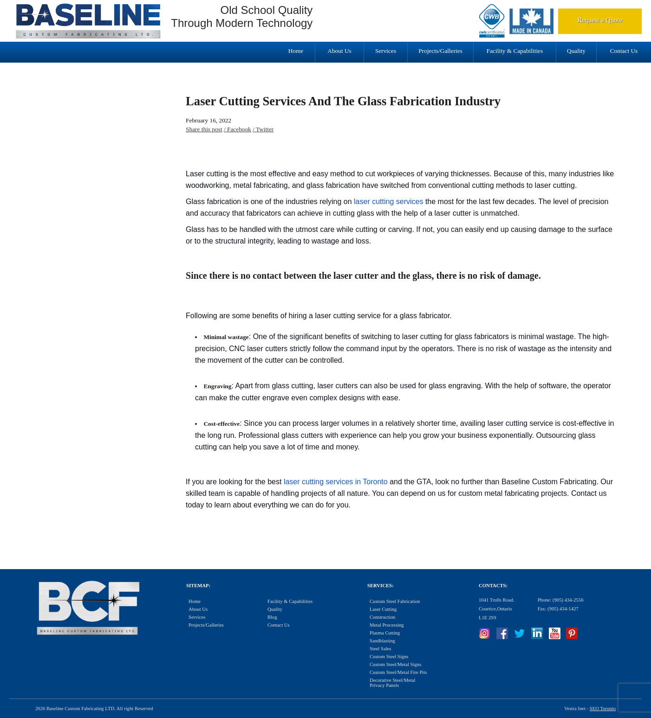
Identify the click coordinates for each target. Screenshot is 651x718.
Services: (380, 585)
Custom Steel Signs (389, 656)
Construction (382, 617)
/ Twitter (263, 129)
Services (385, 50)
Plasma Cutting (385, 632)
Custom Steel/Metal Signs (395, 664)
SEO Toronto (603, 708)
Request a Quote (600, 20)
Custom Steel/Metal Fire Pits (398, 672)
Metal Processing (387, 625)
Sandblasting (382, 640)
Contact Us (624, 50)
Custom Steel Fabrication (395, 601)
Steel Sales (380, 648)
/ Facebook (237, 129)
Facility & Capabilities (515, 50)
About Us (339, 50)
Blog (272, 617)
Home (296, 50)
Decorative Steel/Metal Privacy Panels (393, 683)
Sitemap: (198, 585)
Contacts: (493, 585)
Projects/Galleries (440, 50)
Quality (576, 50)
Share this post (204, 129)
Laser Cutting (383, 609)
